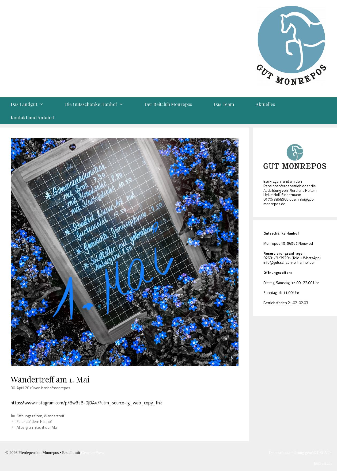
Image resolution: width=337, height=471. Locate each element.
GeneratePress (92, 452)
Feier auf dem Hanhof (34, 421)
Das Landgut (32, 104)
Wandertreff (54, 416)
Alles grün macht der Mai (37, 427)
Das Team (224, 104)
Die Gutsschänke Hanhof (99, 104)
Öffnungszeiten (29, 416)
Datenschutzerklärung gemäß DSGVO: (300, 452)
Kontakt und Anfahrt (32, 117)
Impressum (323, 463)
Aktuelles (265, 104)
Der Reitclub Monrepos (168, 104)
